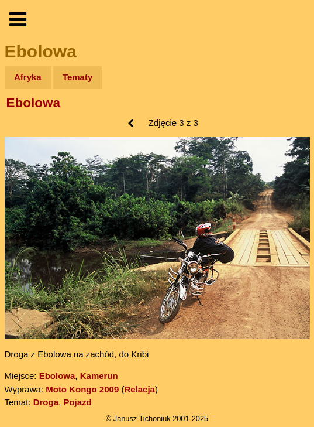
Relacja (139, 389)
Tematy (77, 77)
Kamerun (99, 376)
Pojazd (77, 402)
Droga (45, 402)
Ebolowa (33, 102)
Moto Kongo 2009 (82, 389)
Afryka (28, 77)
